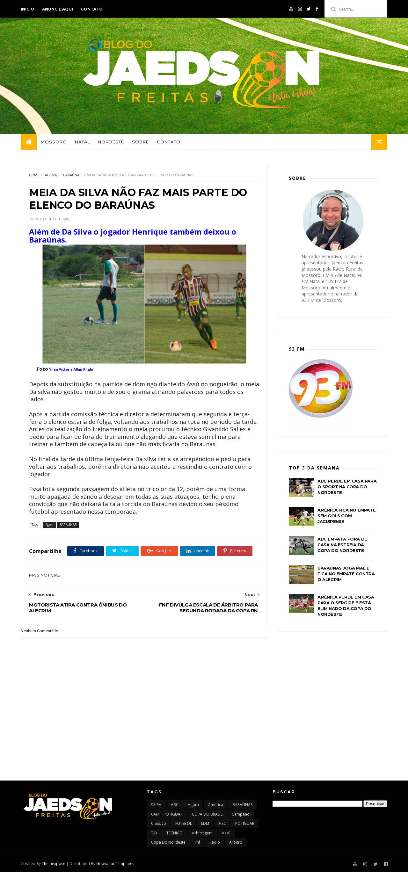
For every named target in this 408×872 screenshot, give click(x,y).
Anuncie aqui (57, 9)
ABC (174, 804)
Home (34, 175)
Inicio (27, 9)
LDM (205, 823)
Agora (51, 175)
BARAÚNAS (72, 175)
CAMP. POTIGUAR (167, 814)
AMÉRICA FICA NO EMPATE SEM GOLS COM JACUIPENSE (346, 515)
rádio (214, 842)
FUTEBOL (183, 823)
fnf (197, 842)
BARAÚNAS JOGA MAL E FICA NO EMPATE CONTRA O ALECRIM (346, 573)
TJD (154, 833)
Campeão (241, 814)
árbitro (235, 842)
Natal (82, 141)
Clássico (158, 823)
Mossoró (54, 141)
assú (226, 833)
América (215, 804)
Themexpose (53, 863)
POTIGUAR (244, 823)
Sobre (140, 141)
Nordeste (111, 141)
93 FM (156, 804)
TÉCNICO (174, 833)
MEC (222, 823)
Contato (92, 9)
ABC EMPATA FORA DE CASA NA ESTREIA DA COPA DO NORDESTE (342, 544)
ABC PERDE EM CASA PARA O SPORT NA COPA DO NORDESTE (346, 486)
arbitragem (202, 833)
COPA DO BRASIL (207, 814)
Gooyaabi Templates (115, 863)
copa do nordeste (168, 842)
